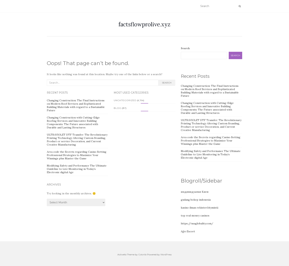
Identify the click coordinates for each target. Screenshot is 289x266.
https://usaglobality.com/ (197, 223)
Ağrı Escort (188, 231)
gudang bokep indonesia (196, 199)
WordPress (166, 254)
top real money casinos (195, 215)
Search (166, 82)
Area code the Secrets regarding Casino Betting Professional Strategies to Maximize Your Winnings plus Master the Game (76, 155)
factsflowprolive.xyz (144, 24)
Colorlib (142, 254)
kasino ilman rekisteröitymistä (199, 207)
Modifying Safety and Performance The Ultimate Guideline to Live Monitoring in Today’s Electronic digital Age (77, 169)
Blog (117, 108)
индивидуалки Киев (194, 191)
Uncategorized (125, 100)
